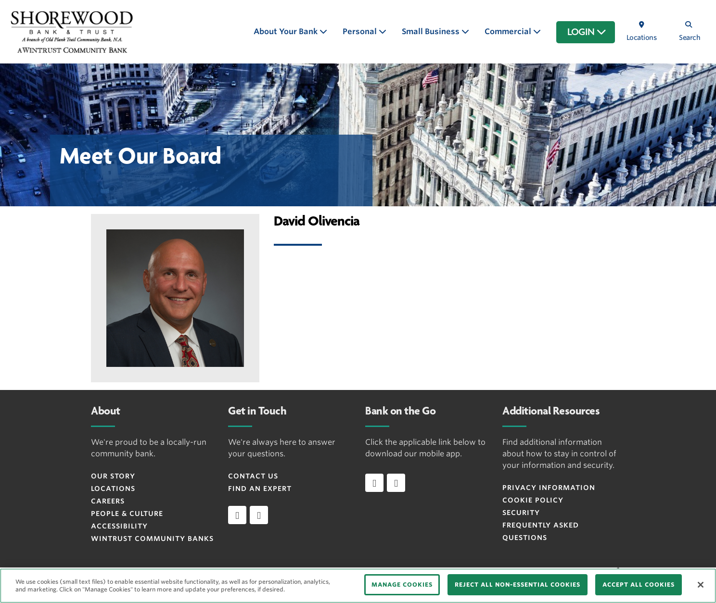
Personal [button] (361, 31)
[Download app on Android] (396, 483)
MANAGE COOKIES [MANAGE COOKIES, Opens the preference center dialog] (402, 584)
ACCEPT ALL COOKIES (638, 584)
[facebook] (237, 515)
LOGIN (586, 32)
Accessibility (119, 526)
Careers (108, 501)
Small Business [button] (431, 31)
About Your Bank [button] (287, 31)
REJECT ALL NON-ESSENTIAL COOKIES (517, 584)
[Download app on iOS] (374, 483)
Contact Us (253, 476)
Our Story (113, 476)
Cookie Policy (532, 500)
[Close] (700, 584)
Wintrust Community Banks (152, 538)
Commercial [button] (509, 31)
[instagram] (259, 515)
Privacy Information (548, 487)
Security (521, 512)
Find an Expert (260, 488)
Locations (113, 488)
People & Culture (127, 513)
